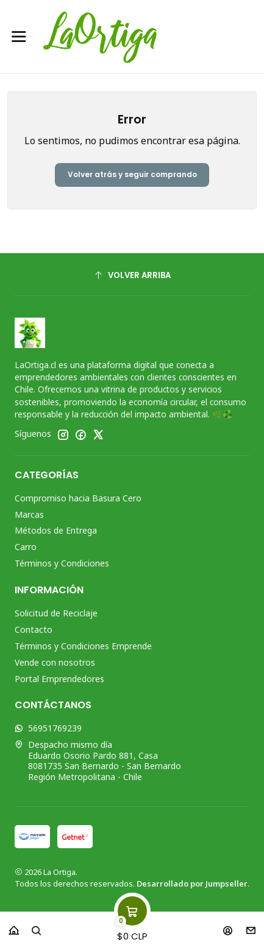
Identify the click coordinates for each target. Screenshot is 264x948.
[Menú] (18, 36)
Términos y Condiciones (62, 563)
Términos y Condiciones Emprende (83, 646)
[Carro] (132, 926)
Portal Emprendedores (59, 679)
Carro (26, 546)
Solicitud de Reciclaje (56, 613)
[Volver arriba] (132, 276)
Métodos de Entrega (56, 530)
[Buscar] (36, 926)
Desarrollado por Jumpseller (192, 883)
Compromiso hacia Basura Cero (78, 498)
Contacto (33, 629)
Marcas (29, 514)
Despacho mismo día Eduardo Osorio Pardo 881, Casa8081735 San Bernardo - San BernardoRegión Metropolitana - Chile (98, 760)
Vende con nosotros (55, 662)
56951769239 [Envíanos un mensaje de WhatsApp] (48, 728)
